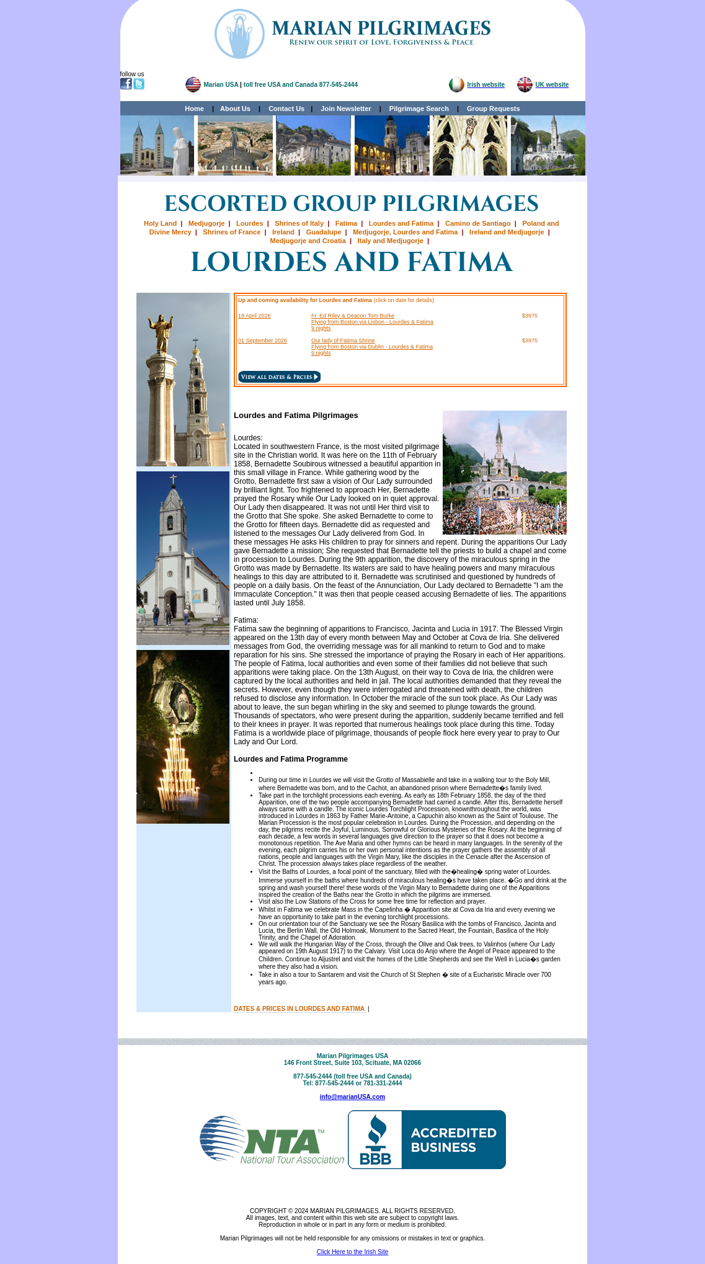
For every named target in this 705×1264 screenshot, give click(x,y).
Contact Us (286, 108)
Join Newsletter (346, 108)
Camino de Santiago (478, 223)
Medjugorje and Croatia (308, 240)
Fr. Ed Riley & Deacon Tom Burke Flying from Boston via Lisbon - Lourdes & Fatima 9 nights (372, 322)
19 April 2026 (254, 316)
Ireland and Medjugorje (506, 232)
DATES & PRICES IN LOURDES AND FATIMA (300, 1008)
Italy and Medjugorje (390, 240)
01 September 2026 (262, 340)
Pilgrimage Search (419, 108)
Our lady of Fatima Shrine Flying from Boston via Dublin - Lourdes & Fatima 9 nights (372, 346)
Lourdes (249, 223)
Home (194, 108)
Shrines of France (231, 232)
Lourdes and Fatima (401, 223)
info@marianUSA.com (352, 1096)
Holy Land (160, 223)
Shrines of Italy (299, 223)
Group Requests (490, 108)
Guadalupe (324, 232)
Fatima (346, 223)
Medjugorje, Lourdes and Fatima (405, 232)
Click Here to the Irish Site (353, 1251)
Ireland (283, 232)
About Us (235, 108)
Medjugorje (206, 223)
